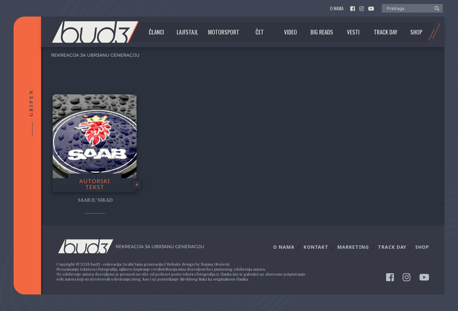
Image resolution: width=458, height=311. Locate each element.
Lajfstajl (187, 32)
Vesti (353, 32)
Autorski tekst (94, 184)
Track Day (385, 32)
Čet (260, 32)
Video (290, 32)
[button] (435, 8)
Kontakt (316, 247)
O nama (337, 8)
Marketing (353, 247)
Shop (416, 32)
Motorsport (223, 32)
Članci (156, 32)
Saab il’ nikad (95, 200)
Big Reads (322, 32)
